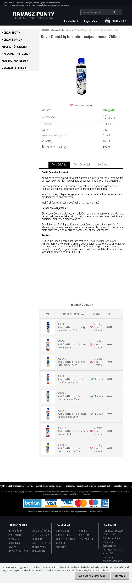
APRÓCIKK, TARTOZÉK (61, 545)
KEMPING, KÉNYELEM (84, 533)
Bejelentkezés (72, 21)
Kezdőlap (45, 30)
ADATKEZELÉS (39, 547)
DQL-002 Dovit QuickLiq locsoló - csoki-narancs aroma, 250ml (71, 413)
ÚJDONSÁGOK (15, 531)
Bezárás (120, 576)
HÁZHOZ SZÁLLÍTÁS (18, 551)
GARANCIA (37, 539)
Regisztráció (90, 21)
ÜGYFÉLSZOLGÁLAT (41, 535)
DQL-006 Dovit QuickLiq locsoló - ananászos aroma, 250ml (69, 448)
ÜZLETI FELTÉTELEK (41, 543)
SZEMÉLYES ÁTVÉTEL (14, 545)
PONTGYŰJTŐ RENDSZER (14, 537)
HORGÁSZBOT (62, 531)
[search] (118, 12)
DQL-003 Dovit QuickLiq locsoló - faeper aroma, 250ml (71, 344)
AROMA (73, 30)
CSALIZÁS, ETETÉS (59, 30)
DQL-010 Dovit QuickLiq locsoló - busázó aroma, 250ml (72, 431)
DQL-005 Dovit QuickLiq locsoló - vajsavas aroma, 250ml (68, 396)
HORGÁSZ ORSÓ (63, 535)
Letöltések (104, 164)
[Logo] (33, 15)
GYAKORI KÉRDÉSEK (41, 531)
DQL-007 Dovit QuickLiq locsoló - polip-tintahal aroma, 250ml (71, 327)
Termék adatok (82, 164)
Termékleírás (59, 164)
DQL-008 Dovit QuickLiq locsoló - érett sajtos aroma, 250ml (71, 361)
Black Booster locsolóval (102, 241)
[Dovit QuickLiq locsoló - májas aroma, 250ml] (81, 53)
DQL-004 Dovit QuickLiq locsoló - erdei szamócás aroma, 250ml (71, 379)
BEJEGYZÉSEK (38, 551)
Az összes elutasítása (92, 576)
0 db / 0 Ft (119, 21)
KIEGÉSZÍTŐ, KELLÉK (65, 539)
